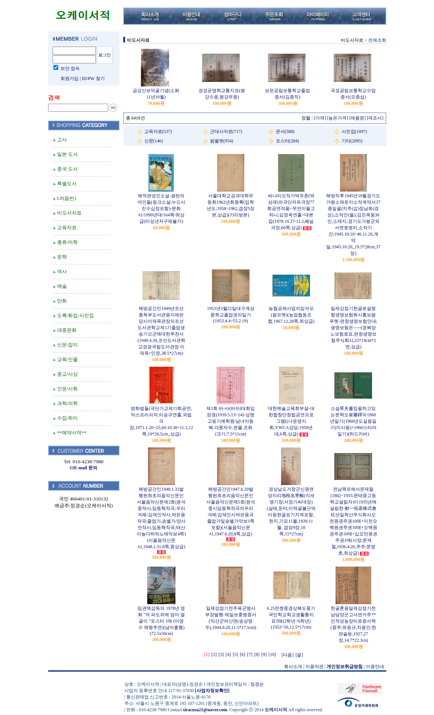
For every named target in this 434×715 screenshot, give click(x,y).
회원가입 (69, 78)
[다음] (288, 655)
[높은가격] (337, 118)
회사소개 (293, 666)
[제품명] (357, 118)
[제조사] (375, 118)
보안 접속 (70, 68)
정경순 (257, 684)
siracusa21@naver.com (205, 709)
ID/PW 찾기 (93, 78)
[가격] (320, 118)
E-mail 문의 (83, 467)
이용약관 (314, 666)
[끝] (299, 655)
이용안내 (375, 666)
